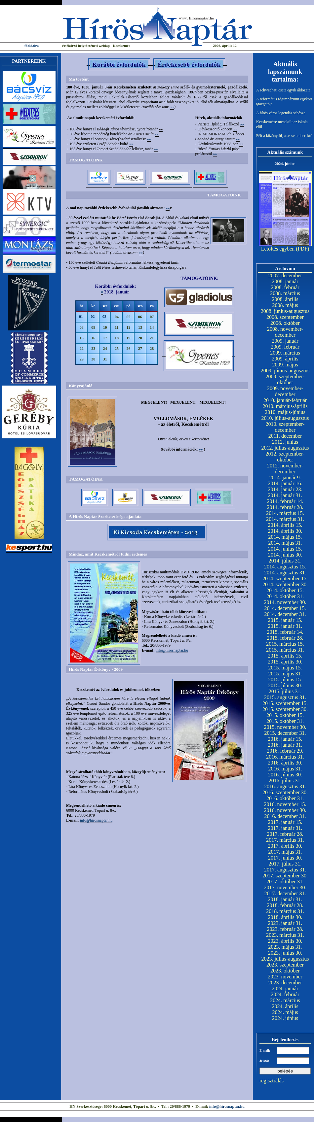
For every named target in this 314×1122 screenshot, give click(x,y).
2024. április (285, 1006)
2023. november (285, 976)
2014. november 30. (285, 602)
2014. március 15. (285, 513)
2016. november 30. (285, 810)
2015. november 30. (285, 727)
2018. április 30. (285, 917)
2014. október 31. (285, 596)
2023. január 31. (285, 923)
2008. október (285, 323)
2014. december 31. (285, 614)
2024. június (285, 1018)
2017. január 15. (285, 822)
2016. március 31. (285, 757)
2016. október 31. (285, 798)
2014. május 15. (285, 537)
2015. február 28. (285, 638)
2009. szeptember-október (285, 379)
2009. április (285, 358)
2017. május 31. (285, 852)
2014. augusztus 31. (285, 572)
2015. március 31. (285, 650)
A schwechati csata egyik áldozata (283, 90)
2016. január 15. (285, 739)
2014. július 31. (285, 560)
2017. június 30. (285, 858)
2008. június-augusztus (285, 311)
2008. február (285, 287)
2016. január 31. (285, 745)
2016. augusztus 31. (285, 786)
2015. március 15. (285, 644)
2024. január (285, 988)
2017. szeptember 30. (285, 875)
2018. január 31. (285, 899)
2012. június (285, 442)
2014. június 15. (285, 549)
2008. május (285, 305)
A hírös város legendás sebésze (280, 113)
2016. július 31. (285, 780)
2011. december (285, 436)
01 (81, 316)
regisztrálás (271, 1080)
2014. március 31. (285, 519)
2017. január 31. (285, 828)
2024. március (285, 1000)
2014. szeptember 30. (285, 584)
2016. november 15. (285, 804)
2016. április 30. (285, 762)
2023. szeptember (285, 965)
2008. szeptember (285, 317)
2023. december (285, 982)
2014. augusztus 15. (285, 566)
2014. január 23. (285, 489)
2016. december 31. (285, 816)
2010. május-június (285, 412)
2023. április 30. (285, 941)
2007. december (285, 275)
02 (93, 316)
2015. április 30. (285, 661)
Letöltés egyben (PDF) (285, 249)
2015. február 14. (285, 632)
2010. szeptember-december (285, 427)
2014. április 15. (285, 525)
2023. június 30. (285, 953)
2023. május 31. (285, 947)
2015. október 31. (285, 721)
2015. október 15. (285, 715)
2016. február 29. (285, 751)
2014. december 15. (285, 608)
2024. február (285, 994)
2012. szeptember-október (285, 456)
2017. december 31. (285, 893)
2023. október (285, 970)
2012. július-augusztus (285, 448)
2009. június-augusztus (285, 370)
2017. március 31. (285, 840)
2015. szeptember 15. (285, 703)
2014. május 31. (285, 543)
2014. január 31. (285, 495)
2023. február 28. (285, 929)
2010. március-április (285, 406)
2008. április (285, 299)
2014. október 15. (285, 590)
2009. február (285, 347)
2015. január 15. (285, 620)
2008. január (285, 281)
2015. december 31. (285, 733)
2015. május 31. (285, 673)
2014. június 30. (285, 555)
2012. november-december (285, 468)
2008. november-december (285, 332)
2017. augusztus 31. (285, 869)
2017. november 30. (285, 887)
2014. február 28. (285, 507)
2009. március (285, 353)
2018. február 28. (285, 905)
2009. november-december (285, 391)
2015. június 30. (285, 685)
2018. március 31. (285, 911)
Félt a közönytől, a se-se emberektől (284, 135)
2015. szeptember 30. (285, 709)
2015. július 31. (285, 691)
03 (104, 316)
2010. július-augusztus (285, 418)
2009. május (285, 364)
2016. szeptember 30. (285, 792)
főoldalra (31, 46)
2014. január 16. (285, 483)
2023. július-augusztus (285, 959)
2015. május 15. (285, 667)
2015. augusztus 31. (285, 697)
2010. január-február (285, 400)
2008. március (285, 293)
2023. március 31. (285, 935)
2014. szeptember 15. (285, 578)
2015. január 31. (285, 626)
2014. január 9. (285, 477)
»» (172, 107)
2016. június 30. (285, 774)
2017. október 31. (285, 881)
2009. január (285, 341)
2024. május (285, 1012)
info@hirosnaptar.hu (172, 650)
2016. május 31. (285, 768)
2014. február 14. (285, 501)
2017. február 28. (285, 834)
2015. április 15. (285, 656)
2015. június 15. (285, 679)
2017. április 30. (285, 846)
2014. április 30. (285, 531)
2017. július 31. (285, 864)
